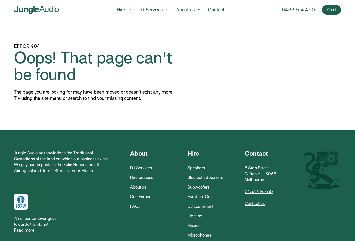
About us (185, 9)
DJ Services (150, 9)
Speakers (196, 168)
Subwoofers (198, 187)
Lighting (194, 216)
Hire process (141, 177)
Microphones (199, 235)
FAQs (135, 206)
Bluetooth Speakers (205, 177)
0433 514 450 (298, 9)
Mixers (193, 225)
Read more (24, 230)
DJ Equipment (200, 206)
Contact (216, 9)
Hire (121, 9)
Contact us (255, 203)
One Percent (141, 196)
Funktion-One (200, 196)
